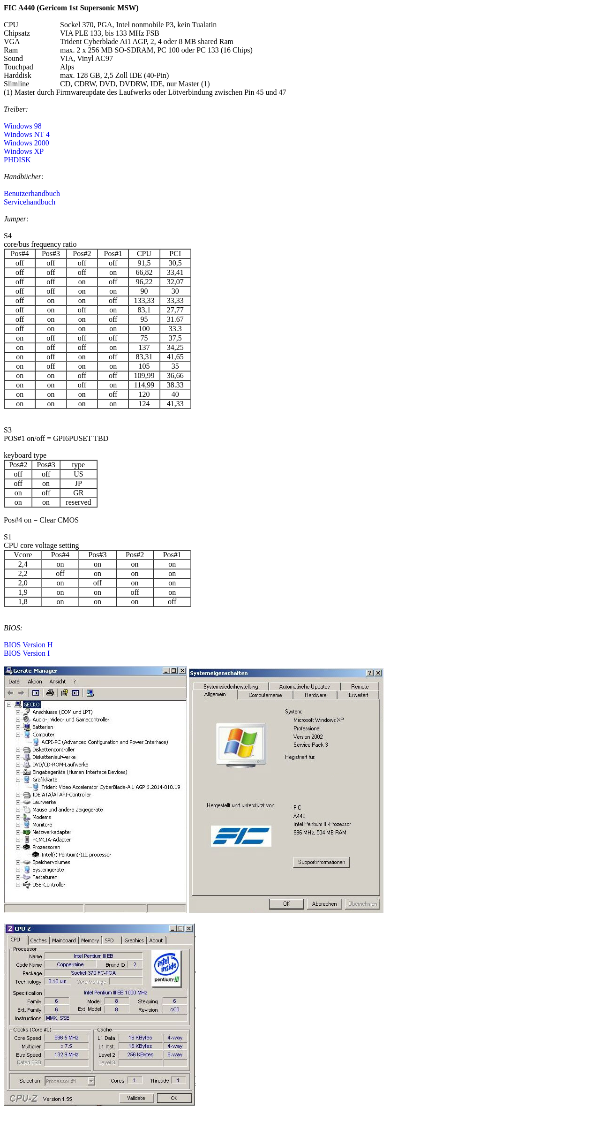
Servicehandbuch (29, 202)
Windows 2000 (26, 143)
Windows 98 (23, 126)
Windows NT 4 (27, 134)
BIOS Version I (27, 653)
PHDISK (17, 160)
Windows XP (24, 151)
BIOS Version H (28, 645)
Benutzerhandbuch (32, 193)
